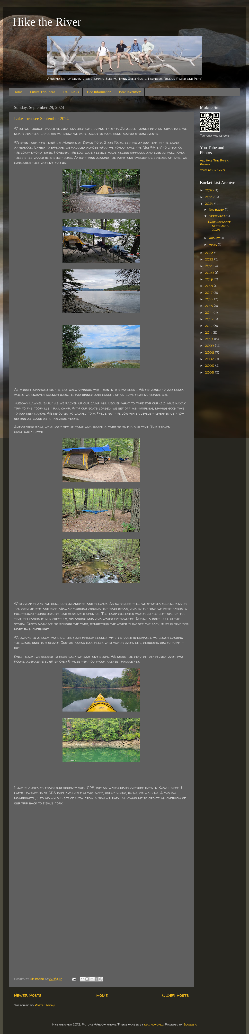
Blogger (190, 1024)
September (217, 216)
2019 (209, 279)
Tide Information (98, 92)
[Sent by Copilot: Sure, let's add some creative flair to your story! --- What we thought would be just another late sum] (101, 475)
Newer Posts (28, 995)
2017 (209, 292)
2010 (209, 339)
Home (18, 92)
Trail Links (71, 92)
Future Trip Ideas (42, 92)
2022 (209, 259)
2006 (210, 365)
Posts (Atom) (45, 1005)
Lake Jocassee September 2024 (41, 118)
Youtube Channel (213, 170)
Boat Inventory (130, 92)
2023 (209, 252)
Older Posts (175, 995)
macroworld (153, 1024)
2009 (210, 345)
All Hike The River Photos (214, 162)
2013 (209, 319)
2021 (209, 266)
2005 (210, 372)
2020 (210, 272)
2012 (209, 325)
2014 (209, 312)
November (217, 209)
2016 (209, 299)
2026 (210, 190)
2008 (210, 352)
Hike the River (47, 21)
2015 (209, 305)
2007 (210, 359)
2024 (209, 203)
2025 (209, 197)
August (215, 238)
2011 (209, 332)
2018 (209, 286)
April (213, 244)
